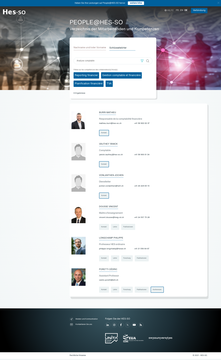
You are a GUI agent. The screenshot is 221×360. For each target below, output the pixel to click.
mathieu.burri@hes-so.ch (110, 123)
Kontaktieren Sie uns (81, 326)
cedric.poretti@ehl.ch (108, 281)
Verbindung (199, 10)
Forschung (127, 259)
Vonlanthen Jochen (112, 175)
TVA (109, 83)
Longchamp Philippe (112, 239)
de (185, 10)
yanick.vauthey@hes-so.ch (111, 155)
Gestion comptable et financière (121, 75)
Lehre (115, 227)
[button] (142, 60)
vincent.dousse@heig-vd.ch (111, 218)
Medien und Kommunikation (84, 320)
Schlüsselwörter (119, 48)
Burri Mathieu (108, 112)
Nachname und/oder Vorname (90, 48)
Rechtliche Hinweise (78, 356)
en (181, 10)
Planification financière (88, 83)
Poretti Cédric (108, 270)
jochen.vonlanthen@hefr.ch (111, 186)
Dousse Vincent (109, 207)
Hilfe (169, 10)
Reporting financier (86, 75)
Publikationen (128, 227)
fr (177, 10)
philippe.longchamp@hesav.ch (112, 250)
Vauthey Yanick (109, 144)
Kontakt (104, 132)
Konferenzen (157, 290)
